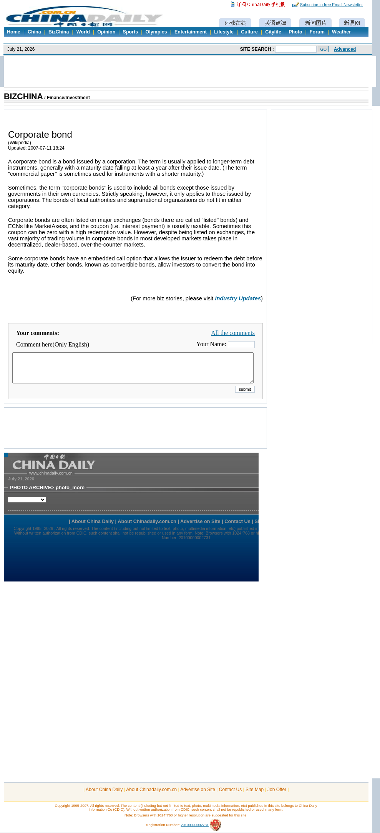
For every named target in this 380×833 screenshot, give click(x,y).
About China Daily (104, 789)
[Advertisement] (136, 437)
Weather (341, 32)
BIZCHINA (23, 96)
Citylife (273, 32)
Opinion (106, 32)
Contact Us (230, 789)
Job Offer (276, 789)
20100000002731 (195, 825)
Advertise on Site (197, 789)
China (34, 32)
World (83, 32)
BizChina (58, 32)
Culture (249, 32)
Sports (130, 32)
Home (13, 32)
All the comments (233, 333)
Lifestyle (224, 32)
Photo (295, 32)
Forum (317, 32)
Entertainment (190, 32)
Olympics (156, 32)
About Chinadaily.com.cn (151, 789)
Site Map (255, 789)
